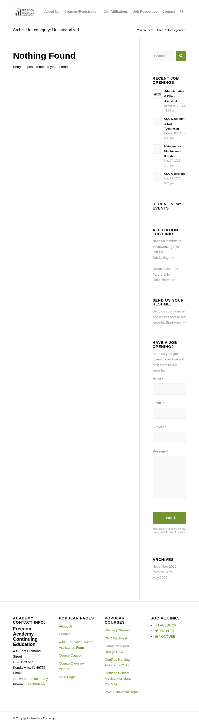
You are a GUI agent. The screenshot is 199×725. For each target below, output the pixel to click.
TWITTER (166, 631)
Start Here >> (176, 322)
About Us (66, 626)
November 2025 (165, 566)
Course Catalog (70, 655)
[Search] (181, 11)
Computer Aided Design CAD (117, 648)
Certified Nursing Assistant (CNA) (117, 662)
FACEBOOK (167, 625)
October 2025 (163, 572)
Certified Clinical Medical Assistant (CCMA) (118, 678)
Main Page (67, 677)
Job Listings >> (164, 258)
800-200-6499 (35, 684)
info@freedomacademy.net (33, 679)
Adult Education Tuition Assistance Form (76, 645)
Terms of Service (176, 532)
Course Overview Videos (72, 666)
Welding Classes (117, 630)
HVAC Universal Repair (122, 692)
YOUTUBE (167, 636)
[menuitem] (52, 11)
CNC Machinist (116, 638)
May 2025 (160, 578)
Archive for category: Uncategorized (46, 30)
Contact (64, 634)
